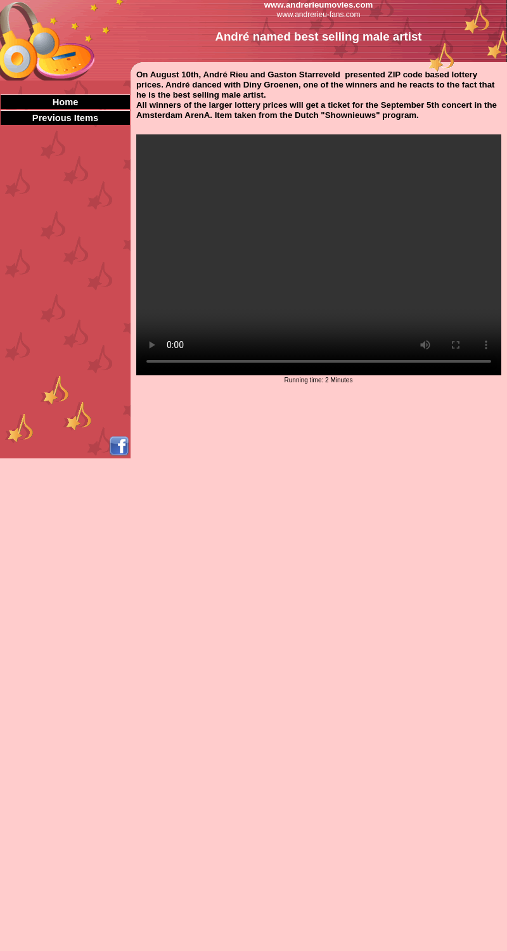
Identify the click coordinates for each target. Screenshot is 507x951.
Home (66, 102)
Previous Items (65, 118)
